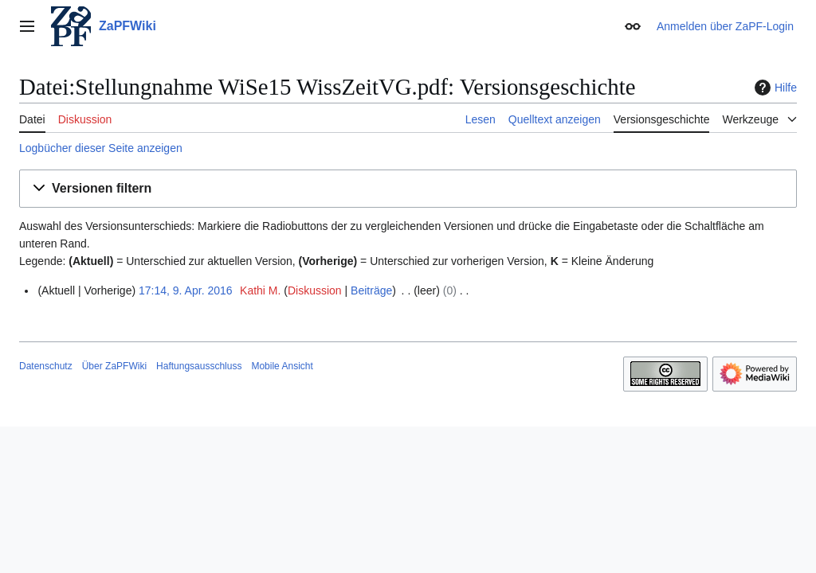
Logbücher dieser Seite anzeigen (100, 148)
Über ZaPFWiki (114, 366)
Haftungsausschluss (198, 366)
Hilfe (774, 88)
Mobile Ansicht (281, 366)
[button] (408, 189)
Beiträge (371, 290)
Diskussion (315, 290)
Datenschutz (46, 366)
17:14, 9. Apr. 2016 (186, 290)
